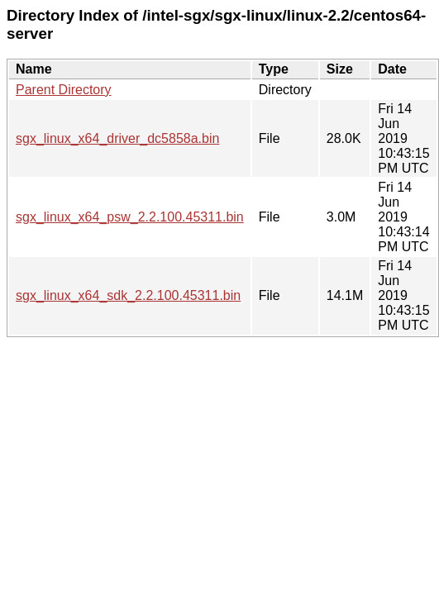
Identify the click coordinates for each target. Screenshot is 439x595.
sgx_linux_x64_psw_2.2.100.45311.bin (130, 217)
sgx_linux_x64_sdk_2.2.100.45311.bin (128, 295)
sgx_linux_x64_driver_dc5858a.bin (117, 138)
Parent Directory (64, 90)
